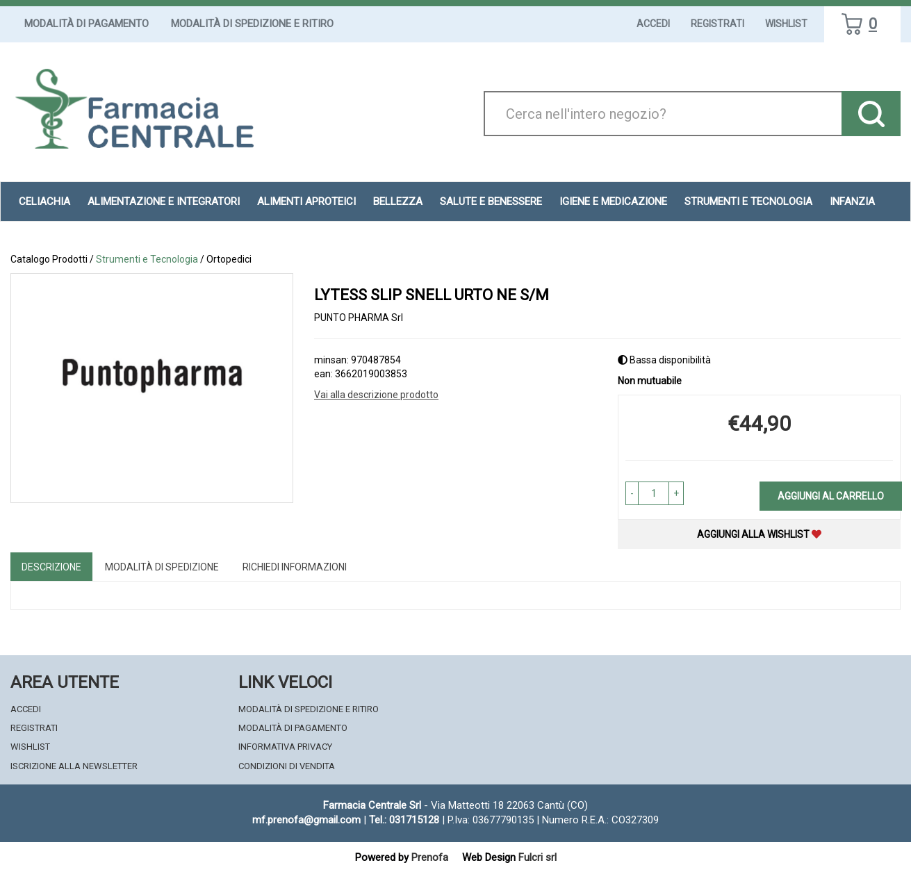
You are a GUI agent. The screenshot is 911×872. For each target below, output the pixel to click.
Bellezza (397, 201)
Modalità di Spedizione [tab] (162, 567)
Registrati (717, 23)
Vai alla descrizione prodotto (376, 394)
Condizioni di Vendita (286, 766)
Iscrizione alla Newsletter (74, 766)
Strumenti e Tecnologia (748, 201)
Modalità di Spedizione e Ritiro (252, 23)
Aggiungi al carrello (831, 496)
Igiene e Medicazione (613, 201)
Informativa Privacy (285, 746)
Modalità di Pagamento (86, 23)
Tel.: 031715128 (404, 820)
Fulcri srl (537, 857)
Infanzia (852, 201)
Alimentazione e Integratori (164, 201)
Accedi (653, 23)
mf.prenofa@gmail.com (306, 820)
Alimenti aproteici (306, 201)
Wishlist (786, 23)
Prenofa (429, 857)
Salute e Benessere (491, 201)
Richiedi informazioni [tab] (295, 567)
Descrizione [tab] (51, 567)
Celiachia (44, 201)
